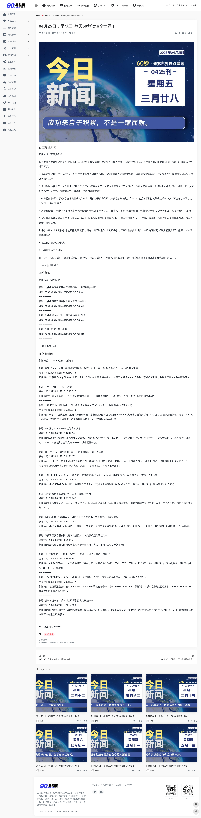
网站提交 (95, 785)
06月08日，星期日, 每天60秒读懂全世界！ (168, 765)
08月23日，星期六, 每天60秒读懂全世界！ (58, 765)
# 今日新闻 (49, 634)
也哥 (72, 33)
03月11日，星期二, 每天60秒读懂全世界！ (58, 716)
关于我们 (129, 785)
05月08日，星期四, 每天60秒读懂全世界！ (113, 765)
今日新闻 (46, 16)
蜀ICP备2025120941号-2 (68, 811)
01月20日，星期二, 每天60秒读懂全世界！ (113, 716)
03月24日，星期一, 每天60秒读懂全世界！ (168, 716)
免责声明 (107, 785)
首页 (40, 16)
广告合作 (118, 785)
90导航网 (54, 811)
